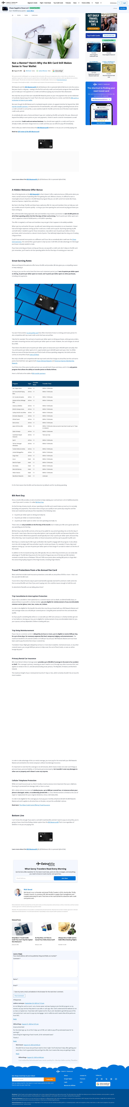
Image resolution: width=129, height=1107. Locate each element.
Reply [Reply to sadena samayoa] (15, 1019)
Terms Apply (5, 10)
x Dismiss (115, 8)
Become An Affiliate (69, 1085)
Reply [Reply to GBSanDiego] (15, 1041)
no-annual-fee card (32, 333)
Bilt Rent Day (40, 502)
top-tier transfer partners (20, 106)
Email (15, 985)
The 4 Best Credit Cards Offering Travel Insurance (34, 805)
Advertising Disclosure (62, 80)
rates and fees (34, 355)
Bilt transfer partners (38, 373)
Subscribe (49, 1079)
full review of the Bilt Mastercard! (28, 132)
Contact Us (83, 1075)
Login (124, 3)
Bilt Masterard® (32, 179)
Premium (82, 1079)
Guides (26, 15)
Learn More (30, 11)
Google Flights (68, 1079)
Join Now (65, 878)
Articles (19, 15)
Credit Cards (35, 15)
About (66, 1075)
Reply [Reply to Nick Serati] (17, 1054)
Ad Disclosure (113, 3)
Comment (16, 958)
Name (15, 979)
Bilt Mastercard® (53, 822)
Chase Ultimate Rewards (44, 361)
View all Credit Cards (109, 35)
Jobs (81, 1082)
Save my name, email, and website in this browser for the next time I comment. (39, 992)
